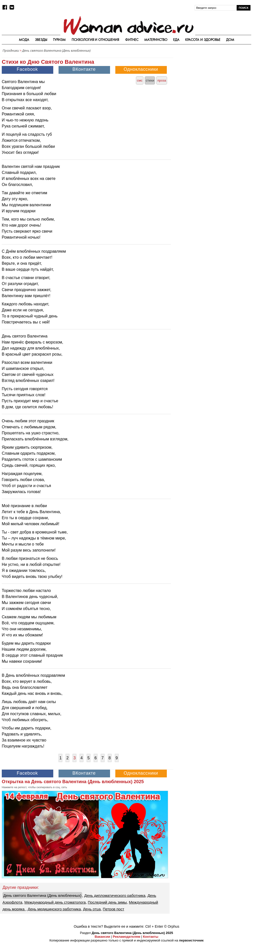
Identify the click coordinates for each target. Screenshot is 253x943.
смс (139, 80)
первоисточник (191, 940)
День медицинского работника (54, 909)
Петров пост (113, 909)
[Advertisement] (213, 86)
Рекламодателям (126, 936)
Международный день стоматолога (55, 902)
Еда (176, 40)
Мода (24, 40)
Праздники (11, 50)
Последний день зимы (107, 902)
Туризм (59, 40)
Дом (230, 40)
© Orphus (171, 926)
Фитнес (131, 40)
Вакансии (102, 936)
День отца (92, 909)
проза (161, 80)
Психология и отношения (95, 40)
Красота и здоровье (202, 40)
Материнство (155, 40)
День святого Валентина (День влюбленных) (56, 50)
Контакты (150, 936)
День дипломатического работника (114, 895)
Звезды (41, 40)
